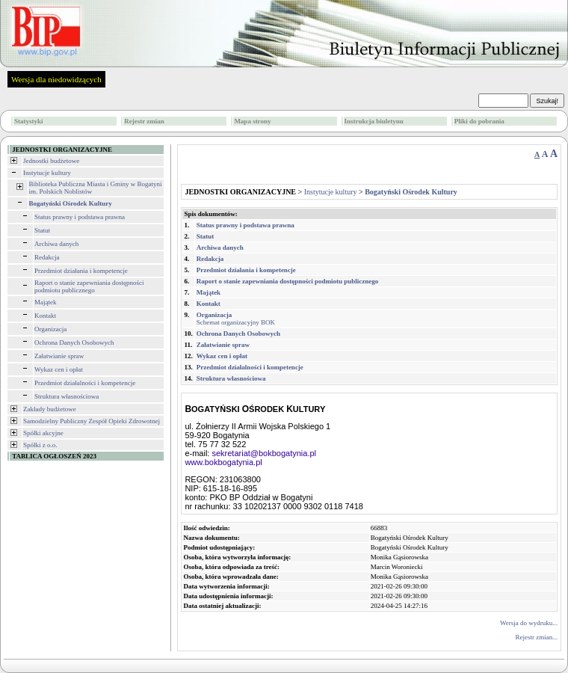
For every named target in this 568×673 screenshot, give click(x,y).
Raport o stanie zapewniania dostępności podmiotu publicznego (88, 286)
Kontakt (45, 315)
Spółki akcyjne (43, 433)
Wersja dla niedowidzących (56, 79)
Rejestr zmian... (537, 637)
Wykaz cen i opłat (58, 369)
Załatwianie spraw (59, 356)
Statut (42, 230)
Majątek (45, 302)
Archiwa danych (56, 244)
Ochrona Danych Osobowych (74, 342)
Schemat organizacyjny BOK (236, 318)
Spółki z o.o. (40, 445)
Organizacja (50, 329)
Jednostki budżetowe (51, 161)
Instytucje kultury (47, 172)
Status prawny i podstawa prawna (79, 217)
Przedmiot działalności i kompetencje (84, 383)
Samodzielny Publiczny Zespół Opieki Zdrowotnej (91, 421)
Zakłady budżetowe (49, 409)
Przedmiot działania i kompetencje (81, 270)
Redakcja (46, 257)
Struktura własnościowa (66, 396)
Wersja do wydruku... (529, 623)
